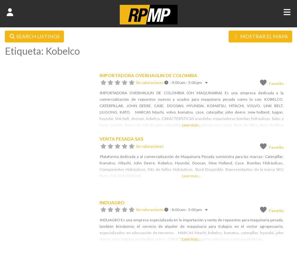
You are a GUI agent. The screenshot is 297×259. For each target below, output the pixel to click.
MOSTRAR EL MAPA (260, 36)
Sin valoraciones (150, 82)
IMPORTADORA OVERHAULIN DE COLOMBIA (148, 75)
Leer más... (191, 125)
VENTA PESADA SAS (121, 139)
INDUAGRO (112, 202)
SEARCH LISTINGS (34, 36)
